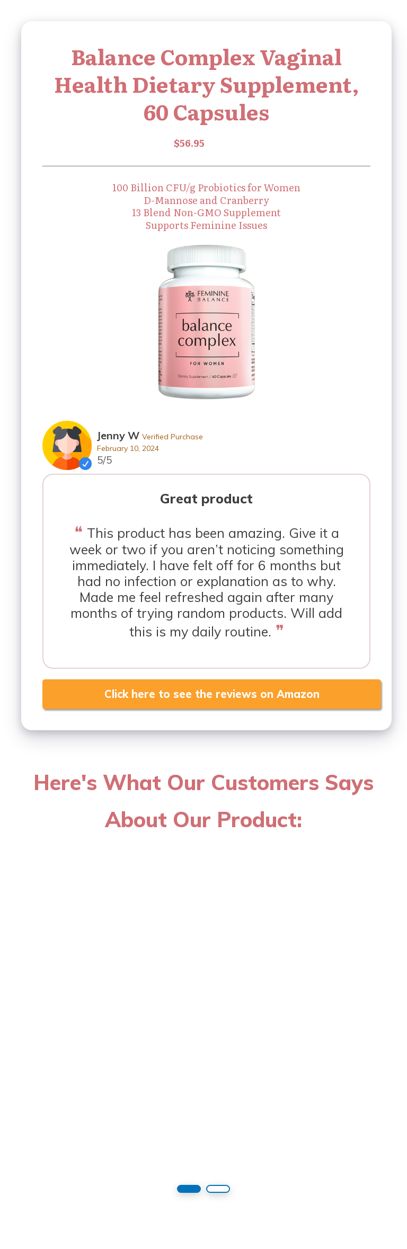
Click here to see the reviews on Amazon (212, 694)
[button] (189, 1189)
